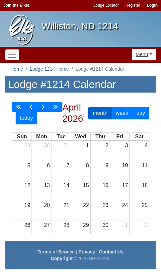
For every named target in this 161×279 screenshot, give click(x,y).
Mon (41, 136)
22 (86, 205)
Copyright (62, 258)
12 (28, 185)
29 (28, 145)
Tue (60, 136)
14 (66, 185)
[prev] (31, 107)
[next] (43, 107)
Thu (100, 136)
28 (66, 225)
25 (145, 205)
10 (125, 165)
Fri (119, 136)
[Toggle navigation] (12, 54)
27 (47, 225)
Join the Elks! (16, 5)
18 (145, 185)
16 (106, 185)
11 (145, 165)
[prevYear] (19, 107)
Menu (142, 54)
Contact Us (111, 251)
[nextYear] (55, 107)
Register (132, 5)
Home (16, 69)
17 (125, 185)
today (26, 118)
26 (28, 225)
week (122, 113)
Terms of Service (56, 251)
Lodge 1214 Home (49, 69)
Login (152, 5)
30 (47, 145)
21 (66, 205)
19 (28, 205)
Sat (139, 136)
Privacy (87, 251)
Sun (22, 136)
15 (86, 185)
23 (106, 205)
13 (47, 185)
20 (47, 205)
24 (125, 205)
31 (66, 145)
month (100, 113)
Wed (80, 136)
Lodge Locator (106, 5)
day (140, 113)
